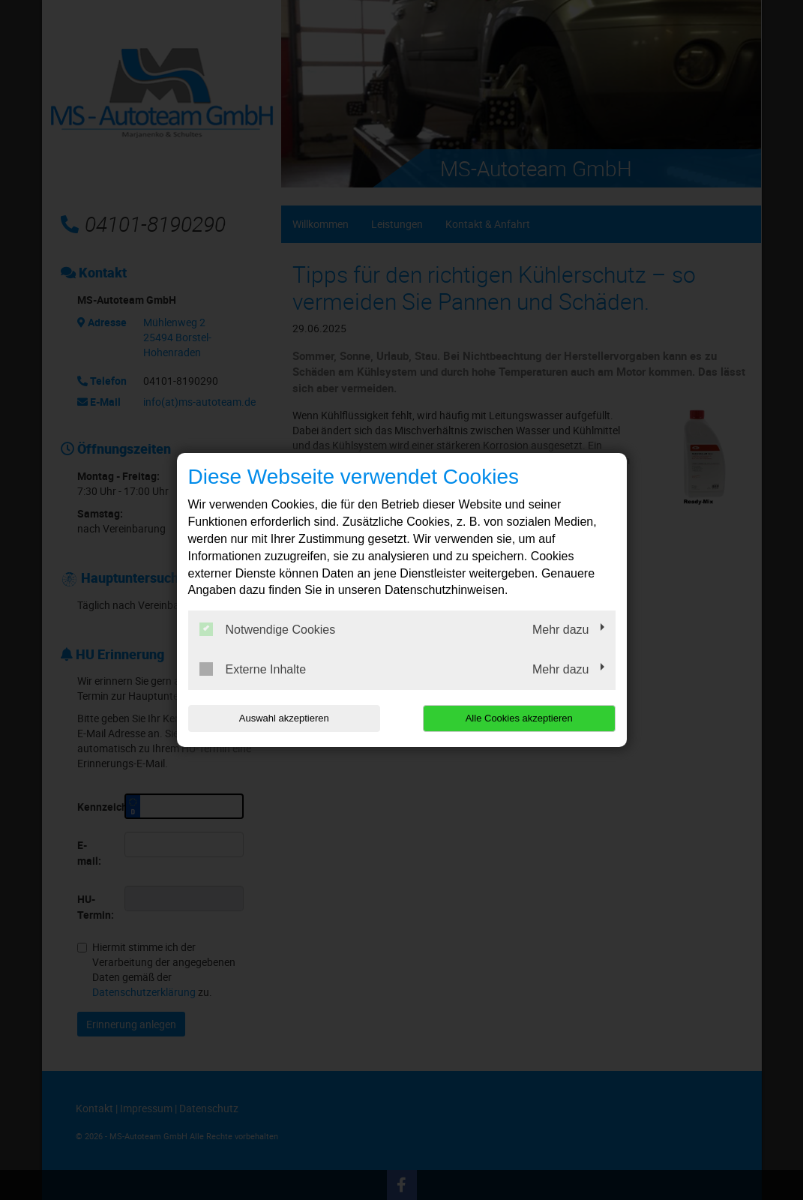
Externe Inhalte (253, 669)
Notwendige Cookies (267, 629)
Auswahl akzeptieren (284, 718)
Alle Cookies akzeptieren (519, 718)
